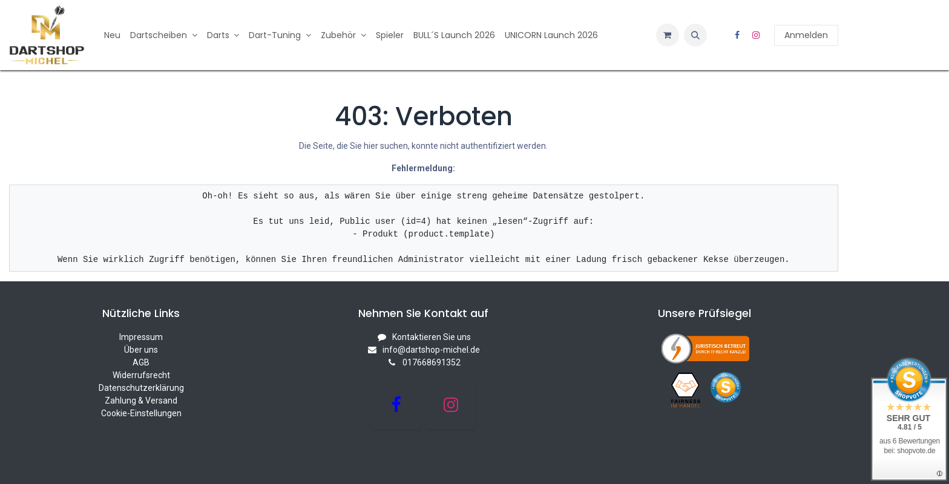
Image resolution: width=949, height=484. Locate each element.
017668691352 (431, 362)
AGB (141, 362)
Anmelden (806, 35)
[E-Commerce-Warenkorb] (667, 35)
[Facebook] (737, 35)
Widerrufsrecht (141, 375)
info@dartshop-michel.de (431, 350)
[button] (695, 35)
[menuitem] (112, 35)
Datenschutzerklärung (141, 388)
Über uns (141, 350)
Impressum (141, 337)
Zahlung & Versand (141, 400)
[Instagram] (755, 35)
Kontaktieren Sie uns (431, 337)
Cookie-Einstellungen (141, 413)
